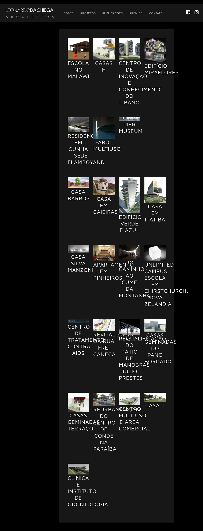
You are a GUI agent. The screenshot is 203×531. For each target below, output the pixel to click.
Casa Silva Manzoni (81, 263)
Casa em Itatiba (155, 213)
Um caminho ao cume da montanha (134, 278)
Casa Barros (79, 194)
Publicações (112, 13)
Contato (156, 13)
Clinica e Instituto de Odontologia (88, 491)
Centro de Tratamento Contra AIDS (86, 339)
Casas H (104, 66)
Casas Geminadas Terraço (84, 421)
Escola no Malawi (78, 69)
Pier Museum (131, 127)
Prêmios (136, 13)
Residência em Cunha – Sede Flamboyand (86, 149)
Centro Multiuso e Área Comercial (134, 418)
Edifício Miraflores (161, 68)
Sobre (69, 13)
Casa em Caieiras (105, 205)
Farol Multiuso (107, 145)
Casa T (155, 405)
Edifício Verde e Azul (130, 223)
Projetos (88, 13)
